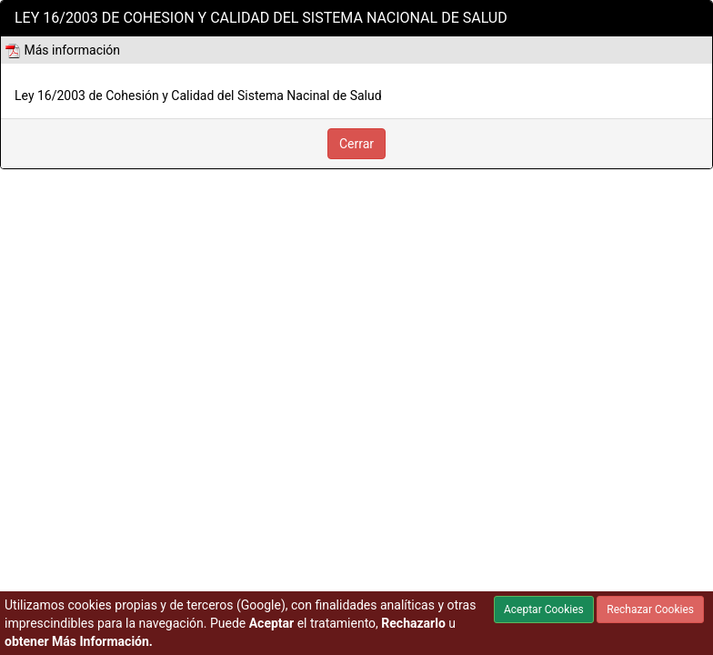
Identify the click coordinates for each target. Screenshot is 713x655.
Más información (62, 50)
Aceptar (272, 623)
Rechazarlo (413, 623)
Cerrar (356, 143)
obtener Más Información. (79, 641)
